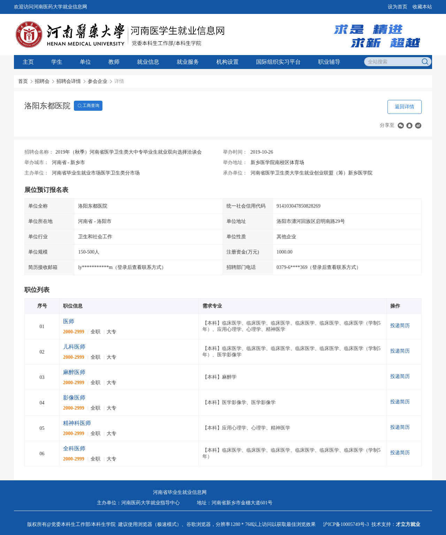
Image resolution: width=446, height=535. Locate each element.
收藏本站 (422, 6)
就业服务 (188, 62)
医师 (68, 321)
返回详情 (404, 106)
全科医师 (74, 448)
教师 (114, 62)
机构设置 (227, 62)
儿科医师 (74, 347)
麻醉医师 (74, 372)
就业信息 (148, 62)
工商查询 (88, 106)
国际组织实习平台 (278, 62)
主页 (28, 62)
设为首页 (397, 6)
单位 (85, 62)
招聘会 (42, 81)
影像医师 (74, 398)
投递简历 (400, 325)
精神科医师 (77, 423)
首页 (23, 81)
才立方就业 (408, 524)
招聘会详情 (68, 81)
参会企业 (97, 81)
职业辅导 (329, 62)
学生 (56, 62)
